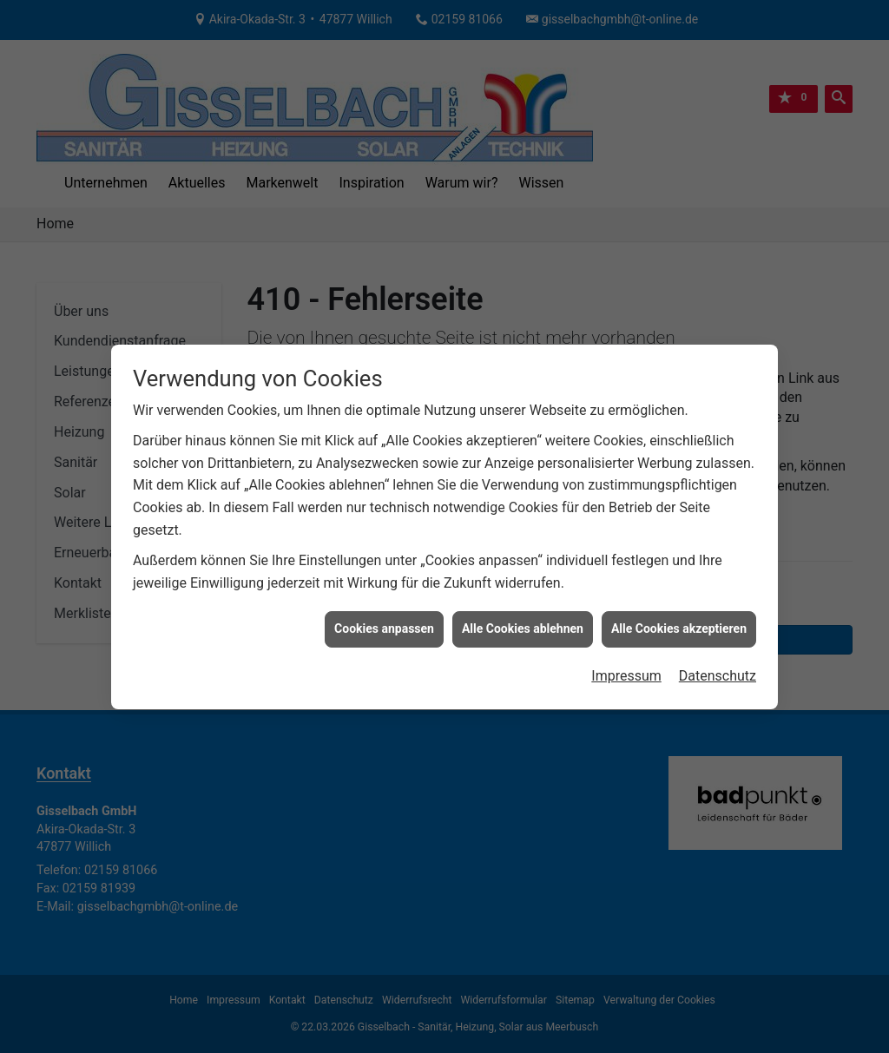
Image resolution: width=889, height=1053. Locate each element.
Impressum (626, 667)
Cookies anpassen (384, 621)
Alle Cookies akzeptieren (679, 621)
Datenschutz (717, 667)
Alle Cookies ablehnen (522, 621)
